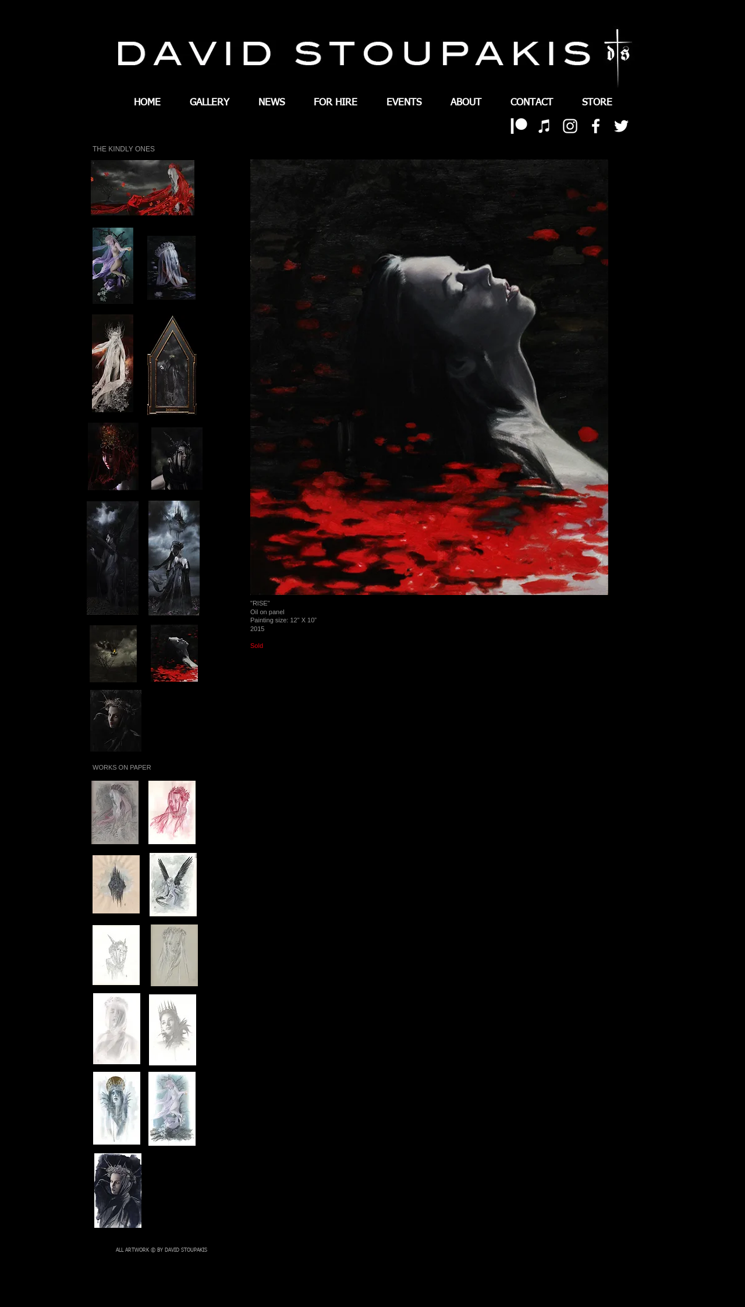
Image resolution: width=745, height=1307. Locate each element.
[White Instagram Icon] (570, 126)
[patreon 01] (518, 126)
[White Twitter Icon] (621, 126)
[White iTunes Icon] (544, 126)
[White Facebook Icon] (595, 126)
